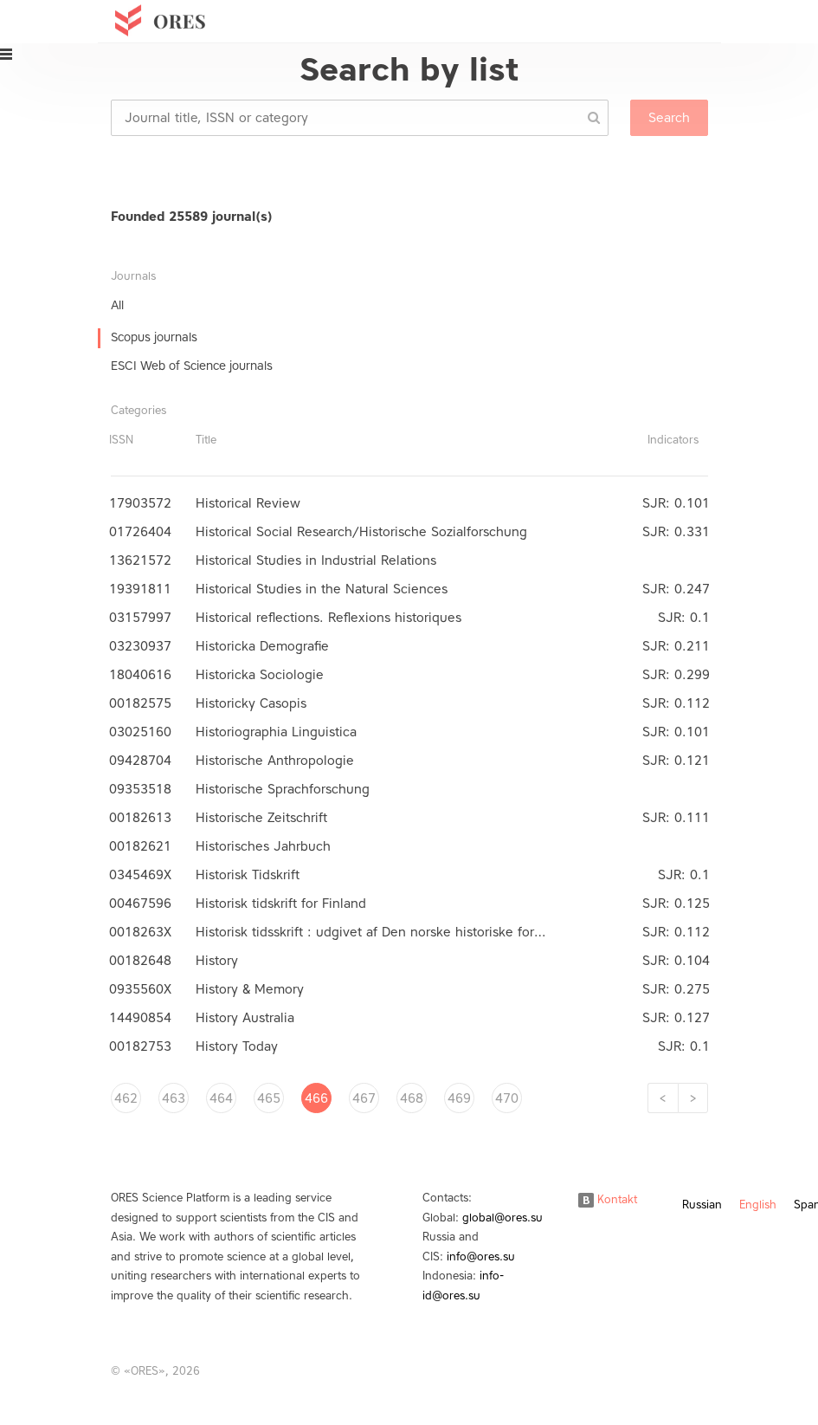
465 (268, 1098)
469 (459, 1098)
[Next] (693, 1098)
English (757, 1204)
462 (126, 1098)
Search (669, 118)
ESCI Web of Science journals (192, 366)
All (117, 305)
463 (173, 1098)
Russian (702, 1204)
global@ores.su (502, 1217)
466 (316, 1098)
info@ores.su (481, 1256)
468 (411, 1098)
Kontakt (607, 1199)
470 (506, 1098)
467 (364, 1098)
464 (221, 1098)
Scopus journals (154, 337)
